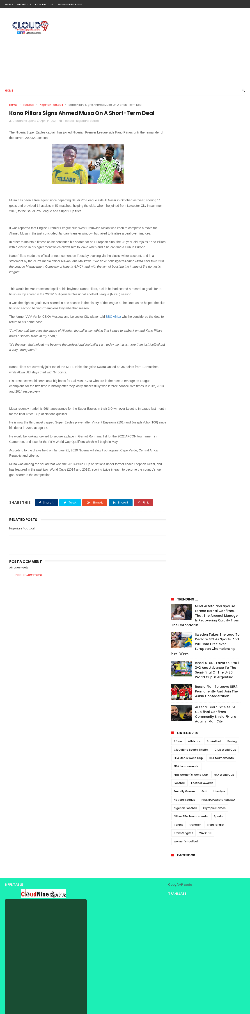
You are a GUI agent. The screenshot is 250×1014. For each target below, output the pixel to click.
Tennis (178, 344)
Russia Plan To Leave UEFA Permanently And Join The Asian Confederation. (216, 211)
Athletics (194, 260)
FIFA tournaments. (186, 285)
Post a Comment (28, 575)
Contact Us (44, 4)
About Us (24, 4)
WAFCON (205, 352)
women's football (186, 361)
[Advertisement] (163, 46)
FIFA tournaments (221, 277)
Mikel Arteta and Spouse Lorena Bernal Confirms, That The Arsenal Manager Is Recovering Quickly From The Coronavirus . (205, 135)
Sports (218, 336)
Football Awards (202, 302)
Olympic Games (214, 327)
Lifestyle (219, 311)
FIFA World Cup (224, 294)
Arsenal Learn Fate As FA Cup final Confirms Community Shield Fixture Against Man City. (215, 233)
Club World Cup (225, 269)
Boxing (232, 260)
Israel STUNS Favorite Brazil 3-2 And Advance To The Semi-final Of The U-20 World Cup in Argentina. (217, 189)
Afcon (178, 260)
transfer (195, 344)
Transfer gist (216, 344)
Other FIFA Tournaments (191, 336)
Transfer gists (183, 352)
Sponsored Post (70, 4)
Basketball (214, 260)
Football (28, 105)
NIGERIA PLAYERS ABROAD (218, 319)
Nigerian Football (51, 105)
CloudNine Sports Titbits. (191, 269)
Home (9, 4)
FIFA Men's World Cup (188, 277)
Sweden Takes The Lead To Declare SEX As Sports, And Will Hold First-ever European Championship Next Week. (205, 163)
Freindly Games (184, 311)
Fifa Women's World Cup (191, 294)
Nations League (184, 319)
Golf (204, 311)
